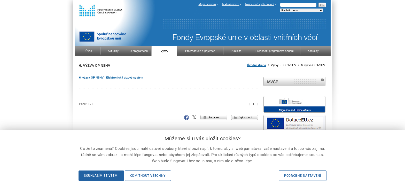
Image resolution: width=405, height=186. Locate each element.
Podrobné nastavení (302, 175)
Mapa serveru (207, 4)
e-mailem (213, 117)
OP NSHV (289, 65)
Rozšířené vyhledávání (259, 4)
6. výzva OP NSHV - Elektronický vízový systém (111, 77)
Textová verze (230, 4)
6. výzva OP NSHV (313, 65)
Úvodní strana (256, 65)
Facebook (186, 117)
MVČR (294, 81)
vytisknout (244, 117)
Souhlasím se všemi (101, 175)
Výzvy (274, 65)
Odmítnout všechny (148, 175)
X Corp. (194, 117)
